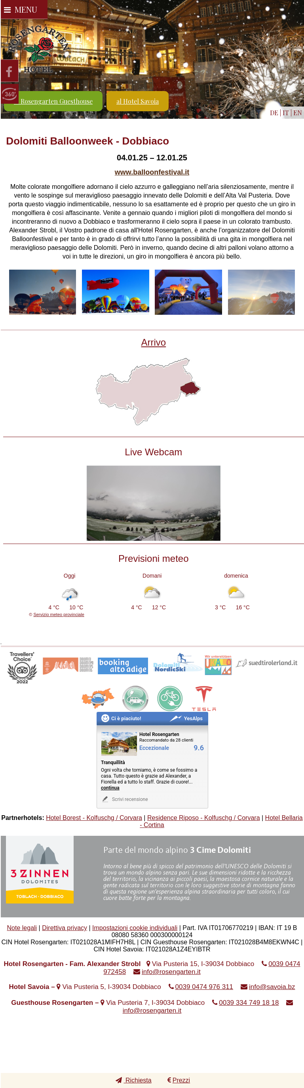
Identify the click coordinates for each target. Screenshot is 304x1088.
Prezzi (178, 1080)
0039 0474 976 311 (204, 987)
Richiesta (133, 1080)
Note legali (22, 927)
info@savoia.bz (272, 987)
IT (286, 112)
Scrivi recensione (124, 799)
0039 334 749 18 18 (249, 1002)
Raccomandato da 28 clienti (166, 740)
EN (297, 112)
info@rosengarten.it (171, 972)
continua (110, 788)
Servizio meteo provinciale (58, 614)
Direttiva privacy (64, 927)
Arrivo (153, 342)
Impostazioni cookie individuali (134, 927)
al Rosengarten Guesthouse (53, 101)
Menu (20, 9)
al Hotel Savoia (137, 101)
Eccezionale (154, 748)
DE (274, 112)
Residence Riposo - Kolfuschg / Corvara (203, 817)
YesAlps (186, 718)
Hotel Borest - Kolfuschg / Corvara (94, 817)
